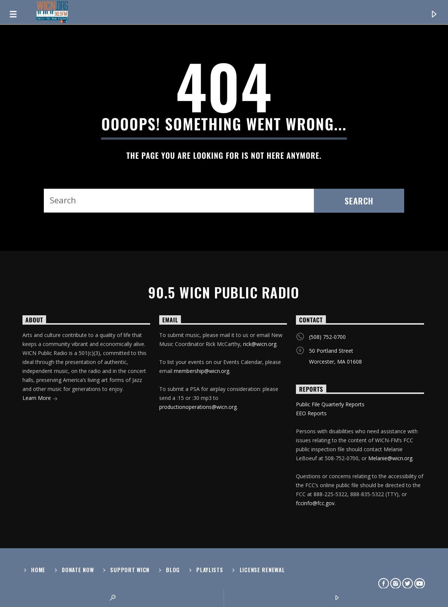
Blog (173, 570)
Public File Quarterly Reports (330, 404)
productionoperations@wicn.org (198, 406)
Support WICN (129, 570)
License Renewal (262, 570)
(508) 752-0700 (327, 336)
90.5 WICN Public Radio (224, 292)
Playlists (209, 570)
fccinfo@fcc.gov (315, 503)
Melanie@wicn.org (390, 458)
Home (38, 570)
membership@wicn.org (201, 370)
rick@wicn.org (259, 343)
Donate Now (78, 570)
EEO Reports (311, 413)
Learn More (40, 398)
